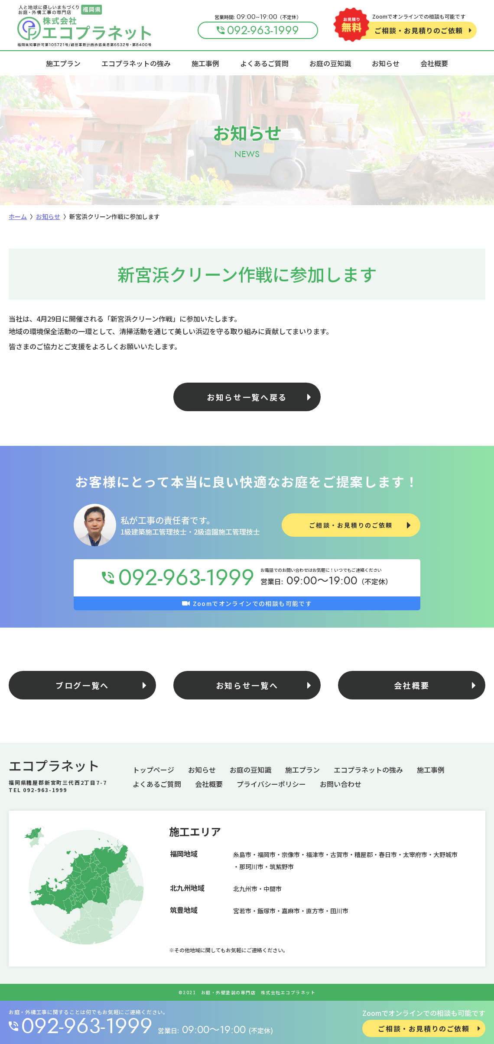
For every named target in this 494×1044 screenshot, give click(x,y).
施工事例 (205, 63)
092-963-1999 (87, 1026)
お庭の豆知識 (330, 63)
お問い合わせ (340, 784)
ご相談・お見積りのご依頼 (418, 30)
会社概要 (434, 63)
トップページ (153, 769)
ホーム (18, 216)
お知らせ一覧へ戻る (247, 397)
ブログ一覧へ (82, 685)
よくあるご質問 (264, 63)
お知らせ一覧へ (247, 685)
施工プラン (63, 63)
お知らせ (386, 63)
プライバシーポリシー (271, 784)
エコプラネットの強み (136, 63)
